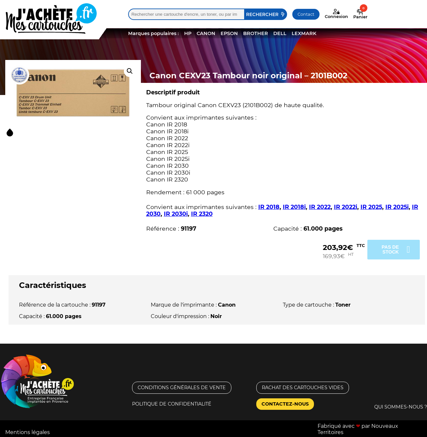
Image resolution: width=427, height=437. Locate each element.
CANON (206, 33)
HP (187, 33)
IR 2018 (269, 206)
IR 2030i (176, 213)
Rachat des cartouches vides (302, 387)
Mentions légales (27, 432)
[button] (130, 71)
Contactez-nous (285, 404)
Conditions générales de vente (182, 387)
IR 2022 (320, 206)
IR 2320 (202, 213)
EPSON (229, 33)
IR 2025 (371, 206)
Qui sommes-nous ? (400, 407)
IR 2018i (294, 206)
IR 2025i (397, 206)
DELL (279, 33)
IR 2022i (345, 206)
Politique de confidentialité (171, 404)
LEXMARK (304, 33)
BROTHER (255, 33)
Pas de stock (390, 249)
